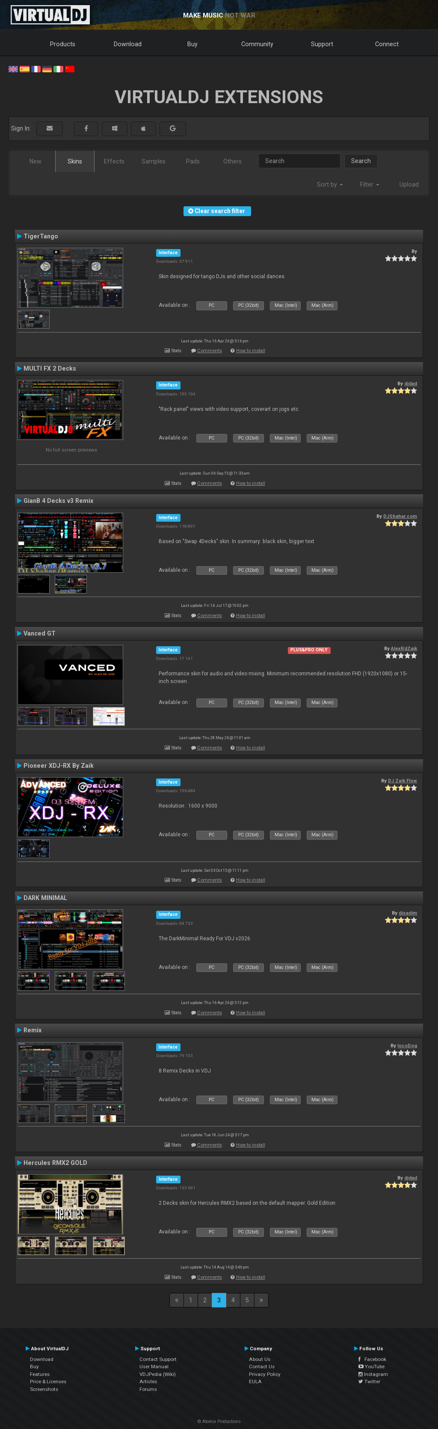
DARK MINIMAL (45, 897)
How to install (250, 351)
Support (322, 44)
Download (128, 44)
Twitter (369, 1381)
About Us (259, 1359)
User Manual (154, 1367)
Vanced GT (40, 633)
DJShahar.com (400, 516)
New (35, 161)
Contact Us (262, 1367)
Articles (148, 1381)
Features (40, 1374)
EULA (255, 1381)
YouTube (371, 1367)
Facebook (372, 1359)
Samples (154, 161)
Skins (75, 161)
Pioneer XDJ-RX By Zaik (59, 765)
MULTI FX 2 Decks (50, 368)
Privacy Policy (265, 1374)
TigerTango (41, 236)
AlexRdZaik (404, 648)
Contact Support (158, 1359)
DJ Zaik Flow (402, 781)
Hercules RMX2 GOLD (55, 1162)
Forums (148, 1389)
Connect (387, 44)
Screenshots (44, 1389)
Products (62, 44)
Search (361, 160)
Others (232, 161)
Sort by (330, 184)
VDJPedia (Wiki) (157, 1374)
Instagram (373, 1374)
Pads (193, 161)
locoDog (407, 1046)
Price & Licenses (48, 1381)
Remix (32, 1030)
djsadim (408, 913)
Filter (369, 184)
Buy (192, 44)
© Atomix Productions (219, 1421)
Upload (409, 184)
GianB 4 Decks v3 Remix (58, 500)
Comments (209, 351)
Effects (114, 161)
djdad (410, 383)
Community (257, 44)
